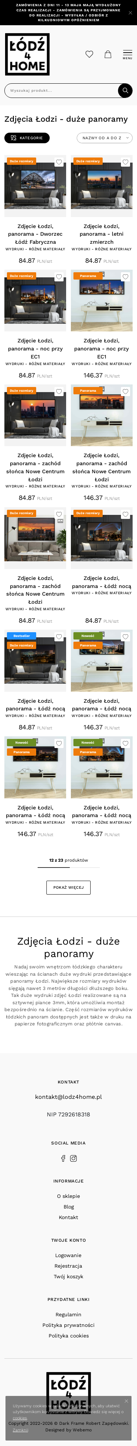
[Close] (130, 13)
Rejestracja (68, 1266)
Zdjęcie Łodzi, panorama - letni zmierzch (101, 234)
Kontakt (68, 1217)
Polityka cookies (69, 1336)
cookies (20, 1418)
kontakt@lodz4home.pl (68, 1096)
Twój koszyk (68, 1276)
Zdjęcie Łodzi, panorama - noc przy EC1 (35, 349)
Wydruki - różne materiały (35, 249)
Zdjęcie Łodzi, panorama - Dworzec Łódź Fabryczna (35, 234)
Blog (69, 1207)
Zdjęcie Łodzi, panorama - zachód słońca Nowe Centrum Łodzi (35, 467)
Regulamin (68, 1314)
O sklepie (68, 1196)
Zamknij (20, 1430)
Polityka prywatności (68, 1325)
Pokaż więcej (68, 887)
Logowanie (68, 1255)
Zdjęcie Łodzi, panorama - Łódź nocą (101, 582)
